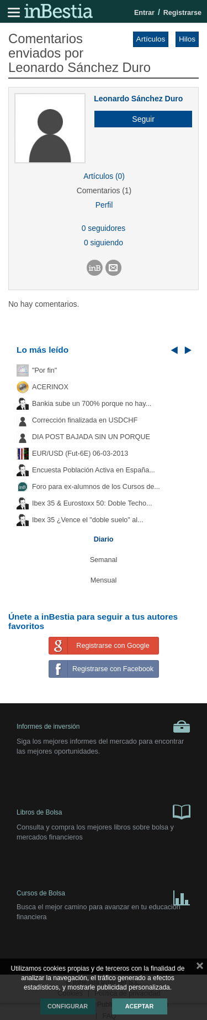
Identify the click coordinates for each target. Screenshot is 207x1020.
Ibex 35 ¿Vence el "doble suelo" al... (87, 520)
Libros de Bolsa (103, 811)
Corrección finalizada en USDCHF (84, 420)
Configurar (67, 1006)
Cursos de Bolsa (103, 896)
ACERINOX (50, 387)
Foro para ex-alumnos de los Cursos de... (96, 487)
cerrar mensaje (199, 968)
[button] (139, 119)
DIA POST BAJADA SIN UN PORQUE (91, 437)
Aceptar (139, 1006)
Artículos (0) (104, 176)
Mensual (104, 580)
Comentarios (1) (104, 190)
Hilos (187, 39)
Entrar (144, 13)
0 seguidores (103, 228)
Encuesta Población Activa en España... (93, 470)
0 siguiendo (103, 242)
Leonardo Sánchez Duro (138, 98)
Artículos (151, 39)
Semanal (104, 560)
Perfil (104, 204)
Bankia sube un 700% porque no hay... (91, 404)
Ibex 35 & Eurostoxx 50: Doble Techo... (92, 503)
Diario (104, 539)
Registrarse (182, 13)
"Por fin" (44, 370)
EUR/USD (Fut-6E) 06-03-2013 (80, 453)
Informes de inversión (103, 726)
